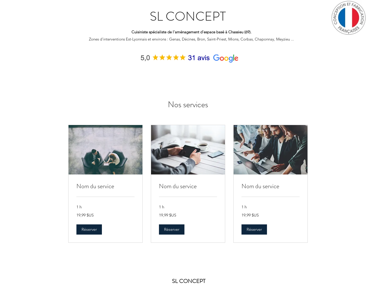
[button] (89, 229)
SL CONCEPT (188, 16)
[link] (105, 186)
